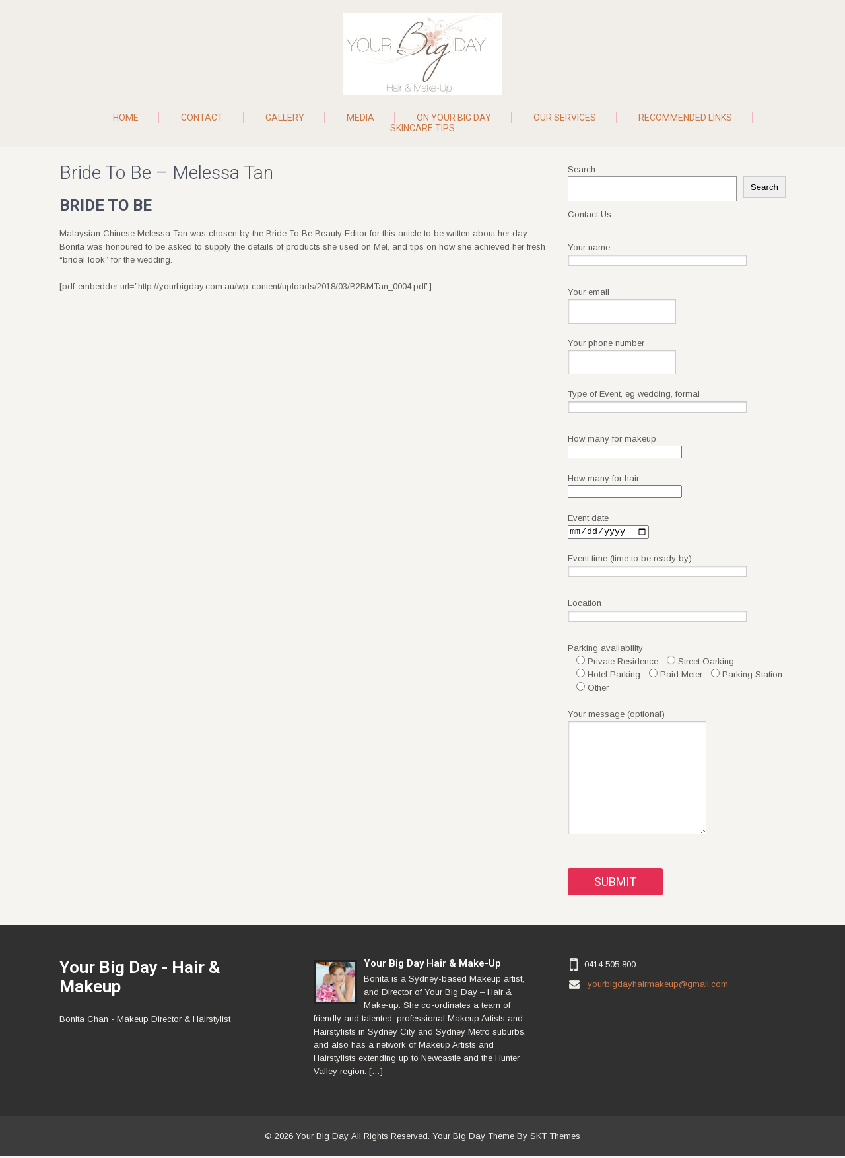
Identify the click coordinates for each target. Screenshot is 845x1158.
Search (581, 169)
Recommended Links (685, 117)
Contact (202, 117)
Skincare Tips (422, 128)
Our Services (564, 117)
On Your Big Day (454, 117)
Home (126, 117)
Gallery (284, 117)
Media (360, 117)
